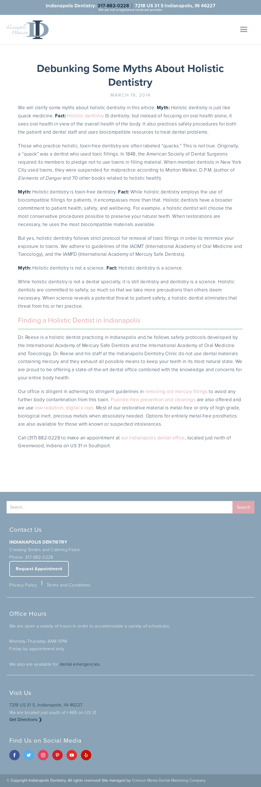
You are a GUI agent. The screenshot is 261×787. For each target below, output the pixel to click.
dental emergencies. (80, 664)
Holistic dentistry (85, 115)
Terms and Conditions (68, 585)
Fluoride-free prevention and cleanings (153, 399)
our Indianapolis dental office (153, 437)
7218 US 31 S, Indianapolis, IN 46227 (45, 705)
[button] (244, 29)
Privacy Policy (23, 585)
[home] (27, 29)
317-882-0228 (113, 5)
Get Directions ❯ (25, 719)
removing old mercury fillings (176, 391)
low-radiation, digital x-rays (64, 407)
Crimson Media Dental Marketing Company (169, 780)
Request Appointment (39, 568)
